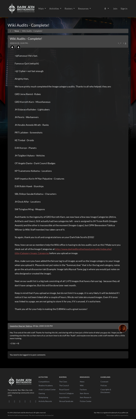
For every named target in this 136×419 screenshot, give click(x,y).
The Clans (63, 381)
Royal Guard (64, 389)
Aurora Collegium (66, 393)
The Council (64, 385)
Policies (104, 385)
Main (41, 8)
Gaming (42, 393)
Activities (54, 8)
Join (115, 8)
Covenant (104, 381)
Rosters (69, 8)
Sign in (124, 8)
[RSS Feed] (35, 401)
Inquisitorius (64, 397)
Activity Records (45, 401)
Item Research (85, 397)
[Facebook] (19, 401)
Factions (83, 389)
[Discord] (9, 401)
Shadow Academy (46, 385)
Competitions (44, 381)
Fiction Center (85, 401)
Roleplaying (43, 397)
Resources (83, 8)
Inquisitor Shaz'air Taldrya (21, 326)
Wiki (82, 385)
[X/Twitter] (30, 401)
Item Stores (84, 393)
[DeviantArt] (14, 401)
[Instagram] (25, 401)
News (82, 381)
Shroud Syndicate (66, 401)
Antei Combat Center (47, 389)
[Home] (10, 31)
